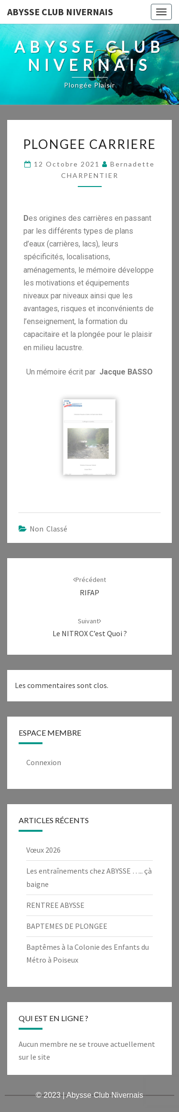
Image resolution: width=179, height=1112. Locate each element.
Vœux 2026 (43, 850)
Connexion (43, 762)
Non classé (48, 528)
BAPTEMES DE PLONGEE (66, 926)
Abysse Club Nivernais (60, 12)
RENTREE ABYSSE (55, 905)
